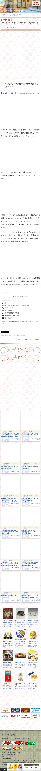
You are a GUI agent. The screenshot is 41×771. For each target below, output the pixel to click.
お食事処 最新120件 (15, 15)
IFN (3, 756)
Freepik (20, 760)
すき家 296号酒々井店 (21, 93)
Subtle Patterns (6, 758)
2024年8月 (36, 339)
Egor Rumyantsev (28, 760)
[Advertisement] (20, 55)
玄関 (4, 15)
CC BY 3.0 (31, 762)
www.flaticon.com (14, 762)
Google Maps (5, 764)
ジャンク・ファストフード (11, 28)
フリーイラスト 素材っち (8, 754)
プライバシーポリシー (9, 735)
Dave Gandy (14, 760)
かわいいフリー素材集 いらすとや (11, 752)
